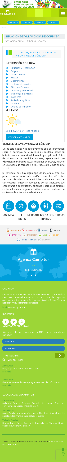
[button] (39, 13)
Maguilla (28, 406)
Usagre (36, 406)
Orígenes (15, 71)
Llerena (20, 406)
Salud (45, 235)
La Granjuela (38, 423)
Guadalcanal (56, 413)
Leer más (6, 371)
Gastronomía (18, 80)
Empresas (57, 230)
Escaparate (46, 240)
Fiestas (14, 77)
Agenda (40, 22)
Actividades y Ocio (20, 100)
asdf (33, 265)
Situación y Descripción (23, 67)
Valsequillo (7, 425)
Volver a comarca (19, 137)
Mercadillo (13, 22)
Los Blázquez (51, 423)
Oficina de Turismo (21, 106)
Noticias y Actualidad (22, 90)
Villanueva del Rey (21, 425)
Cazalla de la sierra (17, 413)
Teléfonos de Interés (22, 93)
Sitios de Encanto (20, 87)
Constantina (32, 413)
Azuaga (16, 403)
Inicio (4, 27)
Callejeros (16, 96)
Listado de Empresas (29, 240)
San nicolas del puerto (34, 416)
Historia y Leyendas (21, 84)
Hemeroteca (13, 444)
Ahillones (6, 403)
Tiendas (45, 230)
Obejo (61, 423)
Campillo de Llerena (42, 403)
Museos (15, 103)
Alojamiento (16, 230)
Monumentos (18, 74)
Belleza (56, 235)
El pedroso (44, 413)
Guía (53, 22)
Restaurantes (31, 230)
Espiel (13, 423)
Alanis (5, 413)
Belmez (5, 423)
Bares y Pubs (16, 235)
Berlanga (26, 403)
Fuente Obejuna (24, 423)
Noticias (26, 22)
